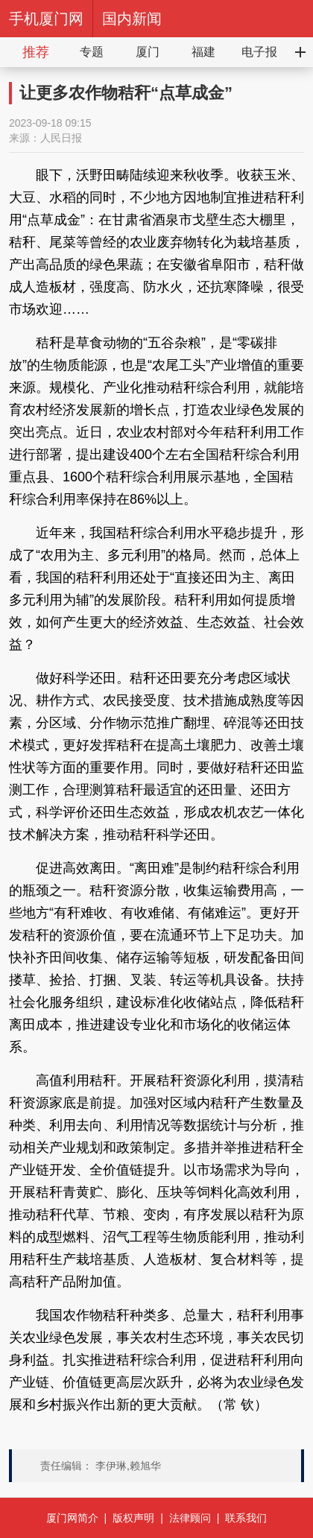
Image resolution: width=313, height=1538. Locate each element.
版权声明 (133, 1518)
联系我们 (246, 1518)
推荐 (35, 52)
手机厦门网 (46, 18)
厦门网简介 (72, 1518)
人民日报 (61, 138)
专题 (92, 51)
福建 (203, 51)
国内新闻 (132, 18)
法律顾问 (190, 1518)
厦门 (147, 51)
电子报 (259, 51)
